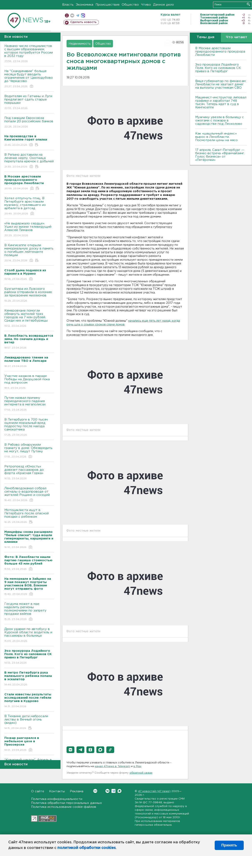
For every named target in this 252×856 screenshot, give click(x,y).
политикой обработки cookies (86, 848)
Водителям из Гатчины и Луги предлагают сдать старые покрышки (29, 102)
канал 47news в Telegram (112, 766)
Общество (130, 4)
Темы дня (205, 37)
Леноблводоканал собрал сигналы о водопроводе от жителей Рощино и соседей (29, 494)
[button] (70, 749)
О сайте (37, 791)
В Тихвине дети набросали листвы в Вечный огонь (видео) (29, 722)
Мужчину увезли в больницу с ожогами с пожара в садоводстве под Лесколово (219, 120)
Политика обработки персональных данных (66, 803)
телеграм (78, 15)
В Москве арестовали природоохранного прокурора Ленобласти (220, 51)
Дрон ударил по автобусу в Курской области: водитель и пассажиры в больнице (29, 635)
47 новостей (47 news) (154, 791)
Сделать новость (83, 22)
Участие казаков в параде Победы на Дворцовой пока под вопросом (29, 382)
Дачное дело (163, 4)
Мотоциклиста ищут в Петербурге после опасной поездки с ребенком (29, 516)
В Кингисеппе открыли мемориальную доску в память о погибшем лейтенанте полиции (29, 253)
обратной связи (141, 773)
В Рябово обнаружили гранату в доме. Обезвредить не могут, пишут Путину (29, 451)
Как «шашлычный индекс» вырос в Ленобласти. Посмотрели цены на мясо (217, 137)
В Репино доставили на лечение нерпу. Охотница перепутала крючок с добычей (29, 161)
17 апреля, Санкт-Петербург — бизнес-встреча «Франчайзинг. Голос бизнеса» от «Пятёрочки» (220, 155)
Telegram (113, 791)
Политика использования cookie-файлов (63, 807)
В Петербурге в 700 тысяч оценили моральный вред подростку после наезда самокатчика (29, 427)
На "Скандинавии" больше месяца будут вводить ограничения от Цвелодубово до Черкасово (29, 79)
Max (119, 791)
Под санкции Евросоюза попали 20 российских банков (29, 122)
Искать (248, 4)
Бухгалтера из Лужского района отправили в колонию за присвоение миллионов (29, 295)
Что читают (236, 37)
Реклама (76, 791)
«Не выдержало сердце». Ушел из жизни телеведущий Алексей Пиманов (29, 229)
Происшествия (107, 4)
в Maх (137, 766)
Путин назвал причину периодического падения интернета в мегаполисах (29, 404)
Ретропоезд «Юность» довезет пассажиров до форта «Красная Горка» (29, 472)
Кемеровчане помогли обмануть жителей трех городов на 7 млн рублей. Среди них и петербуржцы (29, 318)
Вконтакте (95, 791)
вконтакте (72, 15)
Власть (68, 4)
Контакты (57, 791)
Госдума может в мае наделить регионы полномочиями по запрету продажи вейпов (29, 612)
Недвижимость (79, 44)
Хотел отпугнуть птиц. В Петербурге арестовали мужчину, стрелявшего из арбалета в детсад (29, 206)
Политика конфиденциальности (56, 799)
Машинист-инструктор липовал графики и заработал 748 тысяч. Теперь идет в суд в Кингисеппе (220, 102)
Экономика (84, 4)
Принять (229, 845)
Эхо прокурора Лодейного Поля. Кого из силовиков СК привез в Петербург (218, 68)
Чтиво (146, 4)
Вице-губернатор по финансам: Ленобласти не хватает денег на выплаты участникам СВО (220, 84)
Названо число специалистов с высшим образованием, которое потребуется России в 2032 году (29, 54)
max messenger (83, 15)
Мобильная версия (67, 15)
